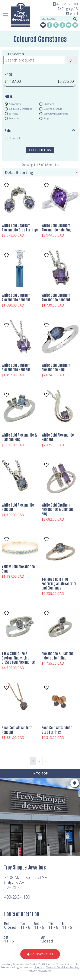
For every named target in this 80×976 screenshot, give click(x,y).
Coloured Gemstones (20, 108)
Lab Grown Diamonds (56, 113)
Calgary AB (68, 8)
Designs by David (53, 108)
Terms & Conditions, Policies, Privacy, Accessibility (54, 969)
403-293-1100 (17, 897)
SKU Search (13, 53)
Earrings (13, 113)
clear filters (40, 150)
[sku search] (56, 18)
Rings (46, 118)
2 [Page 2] (39, 760)
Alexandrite (15, 104)
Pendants (14, 118)
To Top (40, 773)
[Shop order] (40, 172)
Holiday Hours (40, 954)
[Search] (72, 60)
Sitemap (39, 967)
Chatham (49, 104)
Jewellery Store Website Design (19, 964)
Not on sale (15, 138)
